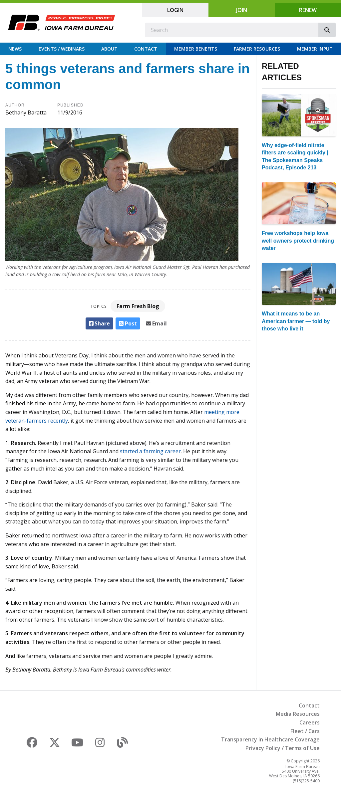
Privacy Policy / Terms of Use (282, 748)
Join (241, 10)
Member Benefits (195, 49)
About (109, 49)
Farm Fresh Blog (138, 306)
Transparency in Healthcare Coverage (270, 739)
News (15, 49)
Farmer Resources (257, 49)
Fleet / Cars (305, 731)
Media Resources (298, 713)
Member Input (315, 49)
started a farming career (150, 451)
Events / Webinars (62, 49)
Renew (308, 10)
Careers (309, 722)
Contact (145, 49)
